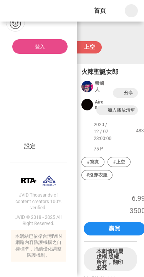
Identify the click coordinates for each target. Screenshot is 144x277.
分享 (124, 93)
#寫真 (93, 162)
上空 (89, 46)
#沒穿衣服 (97, 175)
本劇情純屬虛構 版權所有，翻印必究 (109, 259)
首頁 (100, 10)
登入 (40, 47)
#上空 (119, 162)
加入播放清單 (117, 110)
